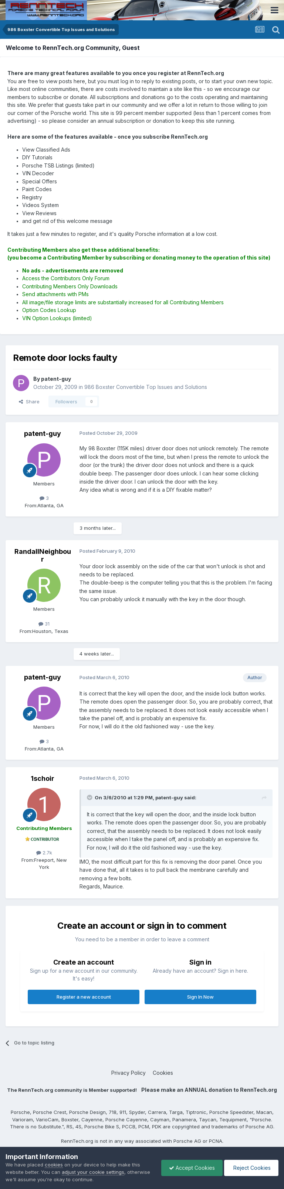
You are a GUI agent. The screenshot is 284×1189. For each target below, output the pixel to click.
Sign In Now (200, 997)
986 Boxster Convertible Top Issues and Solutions (145, 387)
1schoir (42, 778)
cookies (54, 1165)
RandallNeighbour (42, 555)
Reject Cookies (251, 1168)
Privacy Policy (128, 1073)
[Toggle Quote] (90, 797)
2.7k (44, 853)
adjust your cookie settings (93, 1172)
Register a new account (84, 997)
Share (29, 401)
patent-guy (42, 433)
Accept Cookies (192, 1168)
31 (44, 624)
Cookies (163, 1073)
